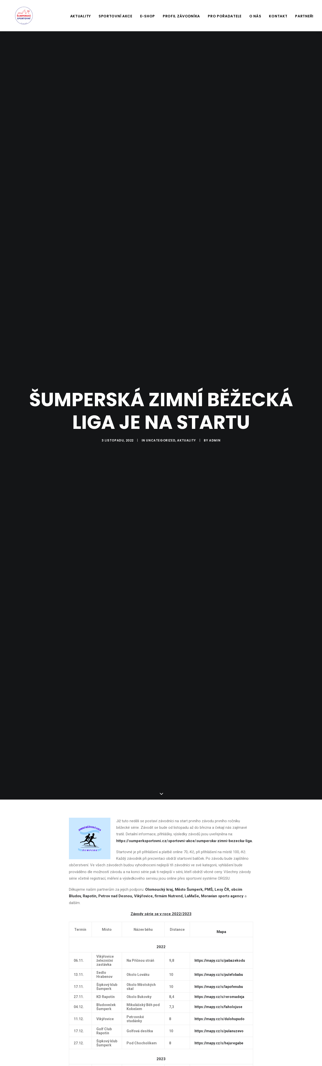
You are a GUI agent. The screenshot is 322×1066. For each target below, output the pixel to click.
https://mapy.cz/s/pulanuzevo (219, 1013)
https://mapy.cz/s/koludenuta (218, 1050)
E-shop (147, 16)
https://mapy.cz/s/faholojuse (218, 988)
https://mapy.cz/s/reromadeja (219, 978)
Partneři (304, 16)
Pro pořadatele (225, 16)
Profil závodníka (181, 16)
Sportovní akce (115, 16)
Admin (214, 431)
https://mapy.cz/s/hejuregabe (218, 1025)
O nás (255, 16)
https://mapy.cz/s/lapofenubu (218, 968)
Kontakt (278, 16)
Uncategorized (160, 431)
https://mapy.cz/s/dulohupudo (219, 1001)
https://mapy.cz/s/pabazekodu (219, 942)
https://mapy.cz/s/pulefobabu (218, 956)
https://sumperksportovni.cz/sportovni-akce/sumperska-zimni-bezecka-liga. (184, 822)
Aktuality (80, 16)
